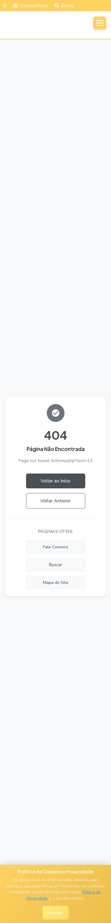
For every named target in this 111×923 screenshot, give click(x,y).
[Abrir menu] (99, 23)
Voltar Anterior (55, 501)
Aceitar (56, 913)
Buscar (64, 6)
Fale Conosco (55, 547)
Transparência (30, 6)
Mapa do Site (55, 582)
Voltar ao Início (55, 481)
